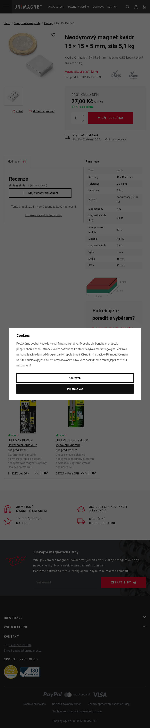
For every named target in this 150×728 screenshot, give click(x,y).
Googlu (50, 354)
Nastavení (75, 378)
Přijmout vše (75, 388)
